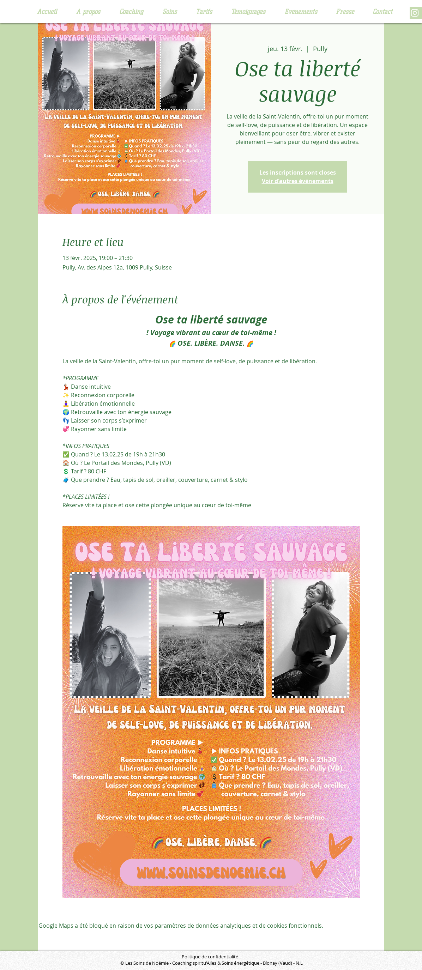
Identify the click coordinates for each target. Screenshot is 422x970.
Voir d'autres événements (297, 181)
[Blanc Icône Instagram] (415, 13)
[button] (131, 11)
